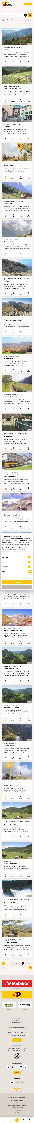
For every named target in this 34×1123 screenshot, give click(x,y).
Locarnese (7, 127)
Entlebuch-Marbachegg (12, 88)
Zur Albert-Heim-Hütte (12, 515)
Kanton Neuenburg (11, 785)
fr (17, 1082)
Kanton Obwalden (10, 863)
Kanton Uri (8, 203)
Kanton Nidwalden (10, 825)
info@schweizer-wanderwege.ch (17, 1027)
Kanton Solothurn (10, 943)
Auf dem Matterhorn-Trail (13, 630)
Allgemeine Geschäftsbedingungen (17, 1105)
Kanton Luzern (9, 745)
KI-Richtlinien (17, 1110)
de (12, 1082)
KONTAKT (17, 1040)
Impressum (17, 1102)
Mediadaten (17, 1112)
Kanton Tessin (9, 165)
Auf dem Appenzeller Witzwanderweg (11, 475)
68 (29, 963)
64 (16, 963)
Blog (17, 1073)
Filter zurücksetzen (27, 20)
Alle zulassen (17, 582)
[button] (17, 1120)
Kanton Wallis (9, 242)
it (22, 1082)
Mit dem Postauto (10, 358)
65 (19, 963)
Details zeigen (25, 577)
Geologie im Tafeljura (11, 707)
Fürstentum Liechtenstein (13, 320)
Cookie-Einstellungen (17, 1100)
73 (3, 967)
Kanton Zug (8, 281)
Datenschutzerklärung (17, 1107)
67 (25, 963)
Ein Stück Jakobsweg (11, 669)
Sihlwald (7, 50)
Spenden (28, 4)
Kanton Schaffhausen (12, 903)
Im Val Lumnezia (10, 592)
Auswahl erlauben (17, 587)
